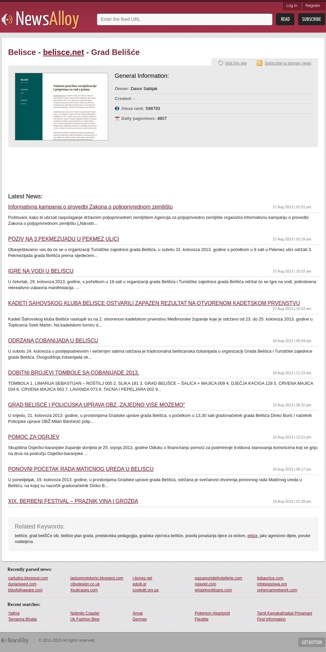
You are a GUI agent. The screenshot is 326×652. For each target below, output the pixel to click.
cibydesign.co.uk (85, 584)
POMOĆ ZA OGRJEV (34, 437)
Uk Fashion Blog (85, 619)
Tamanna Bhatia (22, 619)
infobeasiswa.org (272, 584)
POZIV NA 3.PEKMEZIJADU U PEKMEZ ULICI (63, 239)
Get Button (311, 642)
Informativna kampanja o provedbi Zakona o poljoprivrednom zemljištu (90, 207)
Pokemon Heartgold (212, 613)
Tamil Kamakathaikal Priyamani (284, 613)
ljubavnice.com (270, 578)
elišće (253, 535)
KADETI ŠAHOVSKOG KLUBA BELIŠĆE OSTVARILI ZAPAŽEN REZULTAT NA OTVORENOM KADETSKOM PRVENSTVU (154, 303)
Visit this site (236, 63)
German (140, 619)
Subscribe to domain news (288, 63)
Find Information (271, 619)
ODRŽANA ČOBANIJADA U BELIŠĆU (53, 340)
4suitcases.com (84, 590)
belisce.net (63, 52)
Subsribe (311, 19)
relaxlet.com (205, 584)
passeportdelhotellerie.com (218, 578)
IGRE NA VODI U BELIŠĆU (40, 271)
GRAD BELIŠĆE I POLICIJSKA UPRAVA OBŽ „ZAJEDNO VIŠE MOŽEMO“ (96, 405)
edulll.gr (140, 584)
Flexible (202, 619)
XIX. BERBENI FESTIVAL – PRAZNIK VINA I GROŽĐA (73, 501)
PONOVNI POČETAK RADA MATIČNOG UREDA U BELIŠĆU (81, 469)
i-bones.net (142, 578)
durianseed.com (22, 584)
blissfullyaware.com (25, 590)
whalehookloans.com (213, 590)
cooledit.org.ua (146, 590)
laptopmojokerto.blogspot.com (96, 578)
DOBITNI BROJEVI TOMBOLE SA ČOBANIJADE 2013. (73, 373)
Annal (138, 613)
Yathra (14, 613)
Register (312, 5)
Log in (291, 5)
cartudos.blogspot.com (28, 578)
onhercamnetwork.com (277, 590)
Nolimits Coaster (85, 613)
